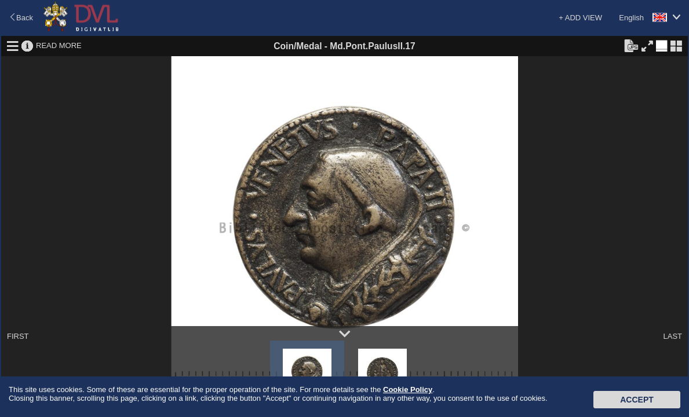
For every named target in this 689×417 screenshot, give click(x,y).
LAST (672, 336)
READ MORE (59, 45)
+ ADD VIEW (580, 17)
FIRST (18, 336)
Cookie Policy (407, 389)
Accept (637, 399)
